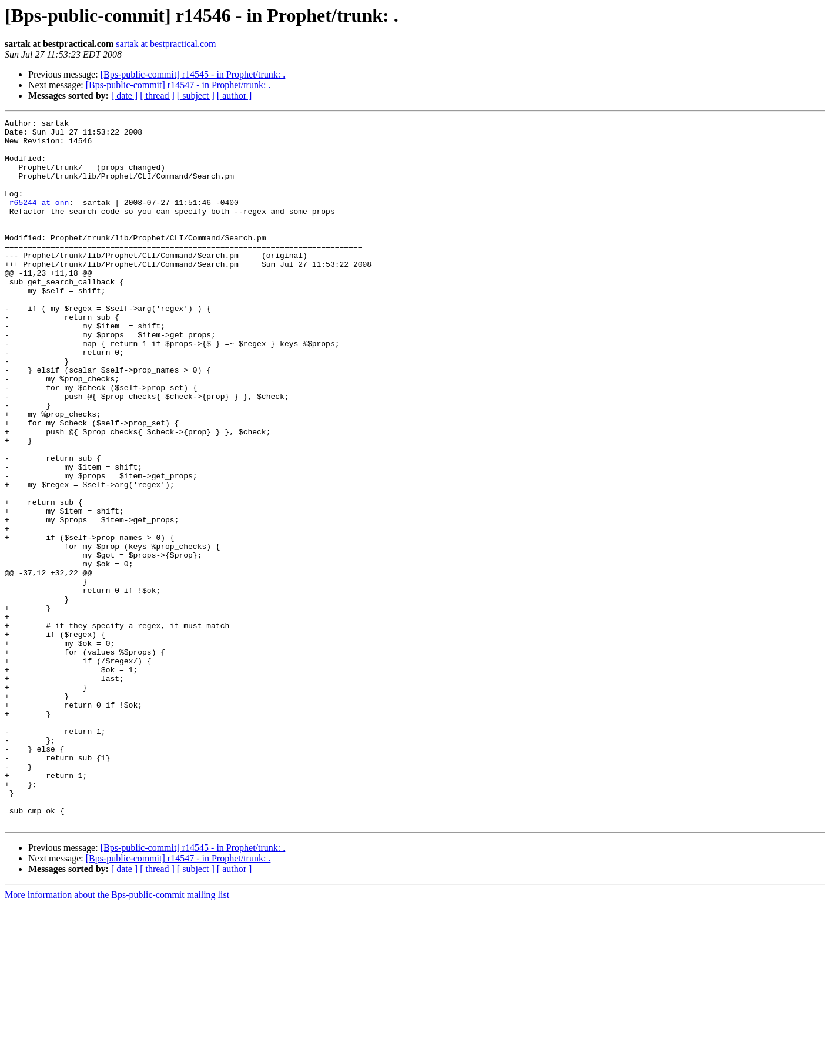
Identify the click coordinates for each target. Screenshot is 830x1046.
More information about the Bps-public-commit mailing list (117, 1036)
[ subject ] (196, 95)
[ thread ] (157, 95)
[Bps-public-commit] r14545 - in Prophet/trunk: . (193, 74)
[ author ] (234, 95)
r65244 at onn (39, 219)
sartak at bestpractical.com (166, 44)
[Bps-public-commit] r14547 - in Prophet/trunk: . (178, 85)
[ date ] (124, 95)
